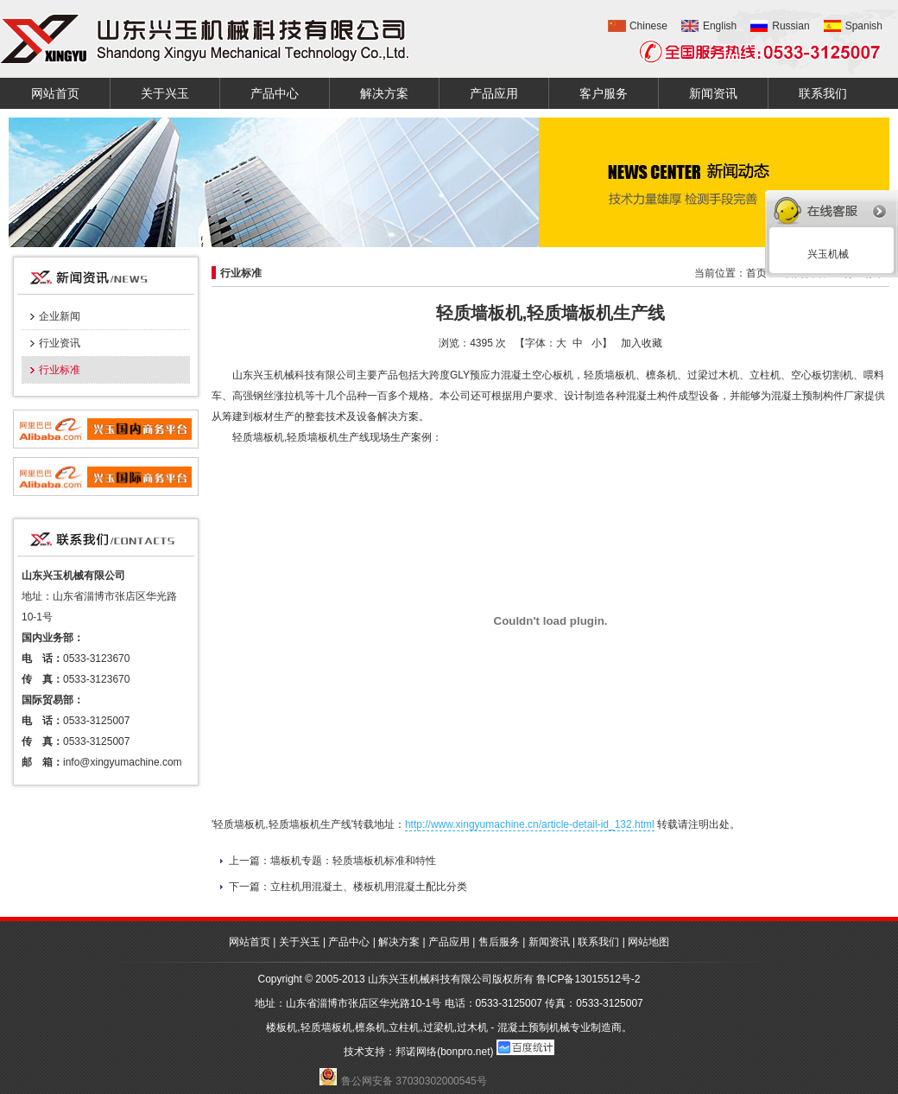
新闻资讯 (713, 93)
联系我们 (823, 93)
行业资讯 (59, 343)
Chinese (648, 26)
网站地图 (648, 942)
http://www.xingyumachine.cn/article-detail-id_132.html (530, 824)
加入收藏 (641, 343)
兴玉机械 (825, 254)
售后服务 (499, 942)
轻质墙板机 (326, 1027)
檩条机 (370, 1027)
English (720, 26)
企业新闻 (59, 316)
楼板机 (281, 1027)
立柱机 (404, 1027)
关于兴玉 (165, 93)
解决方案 (384, 93)
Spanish (863, 26)
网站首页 (55, 93)
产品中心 (274, 93)
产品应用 (494, 93)
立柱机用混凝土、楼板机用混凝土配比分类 (368, 887)
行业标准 (59, 370)
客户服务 (603, 93)
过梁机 (438, 1027)
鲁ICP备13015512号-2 (588, 979)
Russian (790, 26)
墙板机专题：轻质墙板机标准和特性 (353, 861)
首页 (756, 273)
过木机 (472, 1027)
